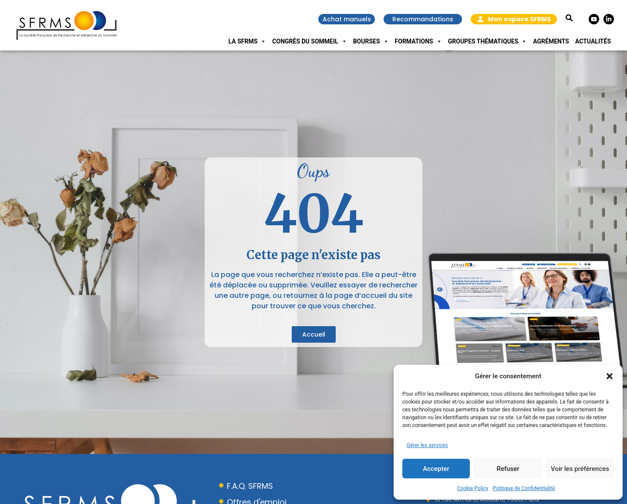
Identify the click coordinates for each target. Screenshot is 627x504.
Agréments (551, 41)
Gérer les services (427, 445)
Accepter (436, 469)
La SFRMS (247, 41)
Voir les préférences (580, 469)
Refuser (507, 469)
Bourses (371, 41)
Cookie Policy (472, 488)
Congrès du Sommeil (309, 41)
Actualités (593, 41)
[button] (609, 376)
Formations (418, 41)
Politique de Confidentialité (523, 488)
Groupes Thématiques (487, 41)
